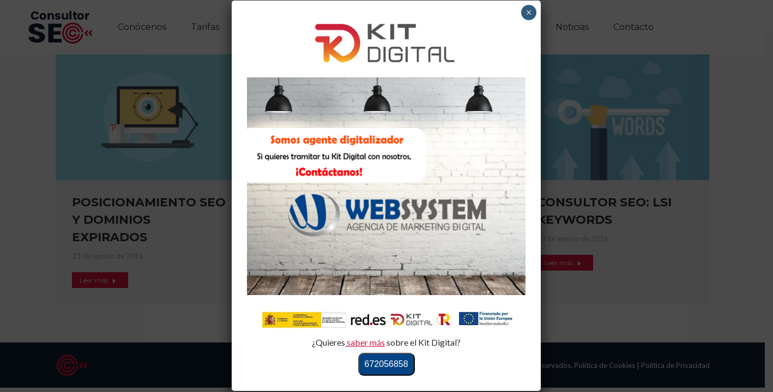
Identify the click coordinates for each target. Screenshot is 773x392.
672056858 (386, 364)
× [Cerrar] (529, 13)
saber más (365, 342)
